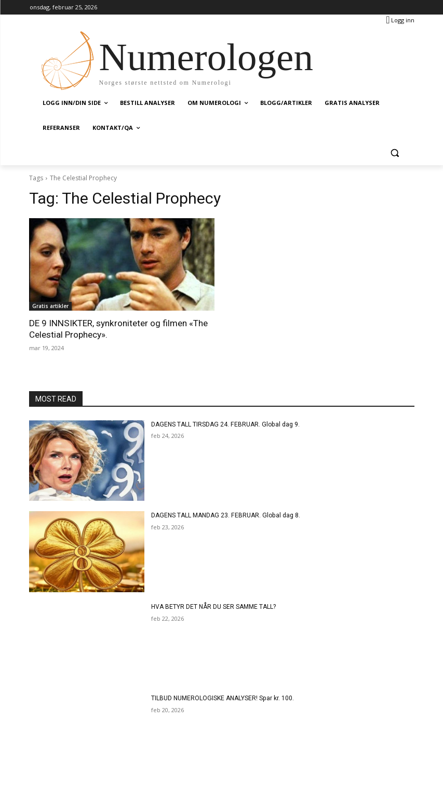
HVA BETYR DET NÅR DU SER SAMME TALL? (213, 606)
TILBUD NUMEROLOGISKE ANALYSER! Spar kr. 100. (222, 698)
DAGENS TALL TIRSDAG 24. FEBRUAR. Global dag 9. (224, 424)
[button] (395, 153)
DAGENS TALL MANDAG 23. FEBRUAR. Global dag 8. (224, 515)
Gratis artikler (50, 306)
